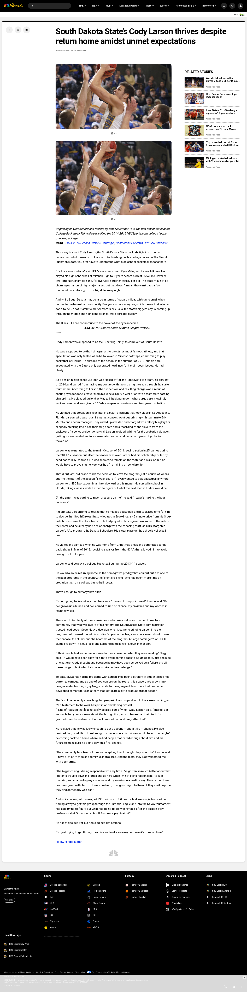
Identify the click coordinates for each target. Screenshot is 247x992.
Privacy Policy (80, 972)
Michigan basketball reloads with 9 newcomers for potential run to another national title (223, 159)
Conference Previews (129, 243)
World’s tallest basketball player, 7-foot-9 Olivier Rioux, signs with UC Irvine (222, 79)
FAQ (37, 972)
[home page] (14, 6)
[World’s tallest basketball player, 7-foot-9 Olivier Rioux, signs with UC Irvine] (194, 82)
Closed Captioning (27, 972)
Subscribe (9, 900)
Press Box (59, 972)
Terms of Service (123, 972)
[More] (224, 6)
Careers (16, 972)
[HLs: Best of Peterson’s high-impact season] (194, 98)
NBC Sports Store (46, 972)
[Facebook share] (9, 29)
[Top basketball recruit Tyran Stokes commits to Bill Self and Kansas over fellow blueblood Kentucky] (194, 146)
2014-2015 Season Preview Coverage (89, 243)
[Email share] (26, 29)
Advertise (7, 972)
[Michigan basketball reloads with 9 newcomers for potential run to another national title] (194, 162)
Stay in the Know (11, 889)
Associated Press (213, 87)
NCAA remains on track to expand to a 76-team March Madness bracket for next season (221, 127)
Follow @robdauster (68, 841)
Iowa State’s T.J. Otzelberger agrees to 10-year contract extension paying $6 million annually (222, 112)
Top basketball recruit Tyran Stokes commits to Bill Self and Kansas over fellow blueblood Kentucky (223, 143)
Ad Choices (68, 972)
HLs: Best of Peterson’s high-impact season (222, 95)
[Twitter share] (18, 29)
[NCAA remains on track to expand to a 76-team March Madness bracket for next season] (194, 130)
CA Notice (111, 972)
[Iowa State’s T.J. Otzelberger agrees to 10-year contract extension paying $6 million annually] (194, 114)
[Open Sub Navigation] (86, 6)
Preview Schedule (156, 243)
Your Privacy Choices (100, 972)
